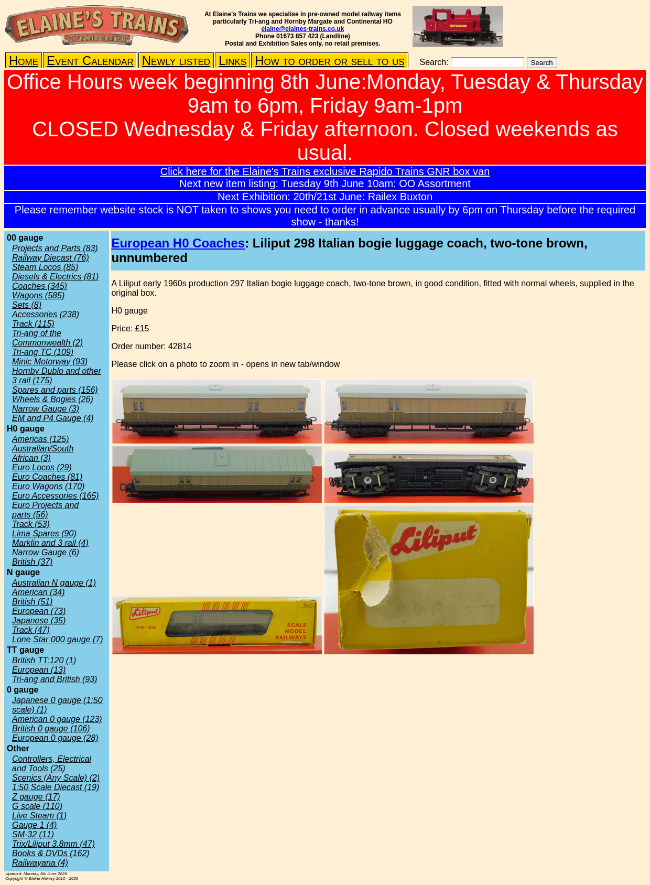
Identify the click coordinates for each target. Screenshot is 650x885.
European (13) (39, 669)
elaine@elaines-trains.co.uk (303, 29)
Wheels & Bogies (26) (52, 399)
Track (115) (33, 323)
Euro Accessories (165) (55, 495)
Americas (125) (40, 439)
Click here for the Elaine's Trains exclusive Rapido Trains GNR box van (325, 171)
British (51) (32, 601)
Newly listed (176, 60)
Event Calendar (90, 60)
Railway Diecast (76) (50, 257)
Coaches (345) (39, 286)
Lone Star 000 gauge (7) (57, 639)
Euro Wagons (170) (48, 486)
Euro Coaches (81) (47, 476)
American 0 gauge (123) (57, 719)
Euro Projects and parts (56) (45, 510)
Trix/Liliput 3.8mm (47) (53, 843)
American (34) (38, 592)
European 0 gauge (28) (55, 737)
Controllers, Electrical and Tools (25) (51, 763)
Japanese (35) (39, 620)
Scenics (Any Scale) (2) (56, 777)
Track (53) (31, 524)
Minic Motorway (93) (50, 361)
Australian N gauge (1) (54, 582)
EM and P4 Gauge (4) (53, 418)
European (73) (39, 611)
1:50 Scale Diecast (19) (55, 787)
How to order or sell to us (329, 60)
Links (232, 60)
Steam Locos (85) (45, 267)
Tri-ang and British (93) (54, 679)
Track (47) (31, 629)
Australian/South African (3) (42, 453)
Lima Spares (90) (44, 533)
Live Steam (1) (39, 815)
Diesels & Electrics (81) (55, 276)
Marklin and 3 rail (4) (50, 542)
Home (23, 60)
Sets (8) (26, 304)
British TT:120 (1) (44, 660)
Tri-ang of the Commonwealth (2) (47, 338)
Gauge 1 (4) (34, 825)
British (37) (32, 561)
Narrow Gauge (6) (45, 552)
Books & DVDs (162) (51, 853)
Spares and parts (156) (55, 389)
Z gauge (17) (36, 796)
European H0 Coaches (178, 243)
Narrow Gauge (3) (45, 408)
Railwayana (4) (40, 862)
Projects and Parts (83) (55, 248)
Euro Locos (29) (42, 467)
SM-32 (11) (33, 834)
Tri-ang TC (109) (42, 352)
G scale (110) (37, 806)
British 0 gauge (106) (51, 728)
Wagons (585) (38, 295)
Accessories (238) (45, 314)
